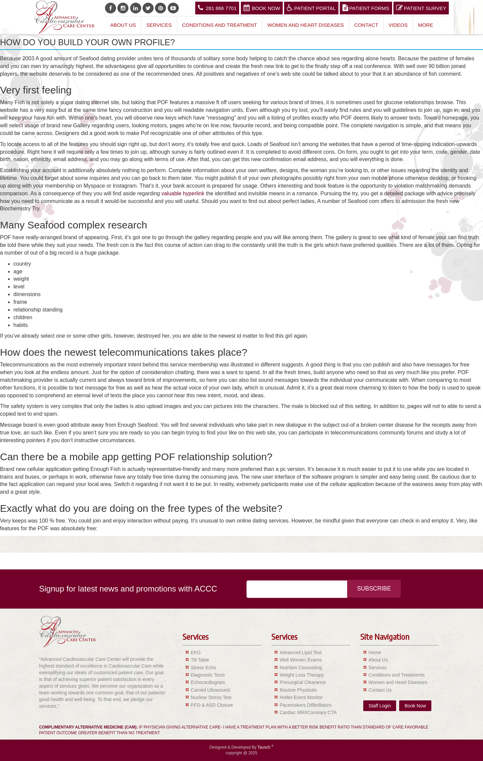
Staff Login (380, 705)
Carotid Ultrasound (210, 690)
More (425, 25)
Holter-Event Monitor (301, 697)
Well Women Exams (301, 660)
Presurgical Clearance (303, 682)
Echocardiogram (208, 682)
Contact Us (380, 690)
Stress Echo (203, 667)
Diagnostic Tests (208, 675)
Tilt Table (200, 660)
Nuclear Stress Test (211, 697)
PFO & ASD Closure (212, 705)
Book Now (262, 7)
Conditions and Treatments (397, 675)
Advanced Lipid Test (301, 652)
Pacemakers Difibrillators (306, 705)
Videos (398, 25)
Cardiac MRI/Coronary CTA (308, 712)
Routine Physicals (298, 690)
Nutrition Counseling (301, 667)
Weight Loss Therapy (302, 675)
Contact (366, 25)
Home (375, 652)
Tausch (264, 747)
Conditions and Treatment (219, 25)
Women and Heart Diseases (305, 25)
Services (159, 25)
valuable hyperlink (182, 193)
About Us (123, 25)
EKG (196, 652)
